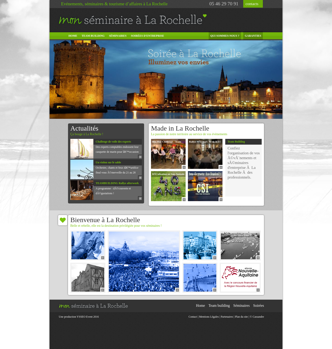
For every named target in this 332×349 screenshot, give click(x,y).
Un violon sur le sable (108, 162)
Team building (93, 35)
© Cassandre (257, 316)
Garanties (253, 35)
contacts (252, 4)
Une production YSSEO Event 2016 (79, 316)
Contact (193, 316)
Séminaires (118, 35)
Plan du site (241, 316)
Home (72, 35)
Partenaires (227, 316)
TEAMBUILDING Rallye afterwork (117, 183)
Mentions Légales (209, 316)
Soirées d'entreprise (147, 35)
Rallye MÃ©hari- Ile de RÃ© (205, 141)
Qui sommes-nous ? (224, 35)
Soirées (258, 305)
